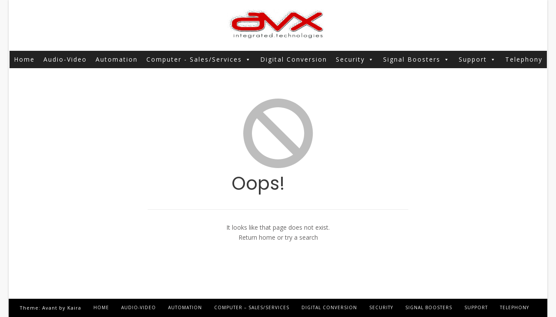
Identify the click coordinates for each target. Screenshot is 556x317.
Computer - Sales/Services (199, 59)
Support (477, 59)
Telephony (524, 59)
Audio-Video (65, 59)
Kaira (74, 307)
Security (355, 59)
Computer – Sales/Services (251, 307)
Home (24, 59)
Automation (117, 59)
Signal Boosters (416, 59)
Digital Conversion (293, 59)
